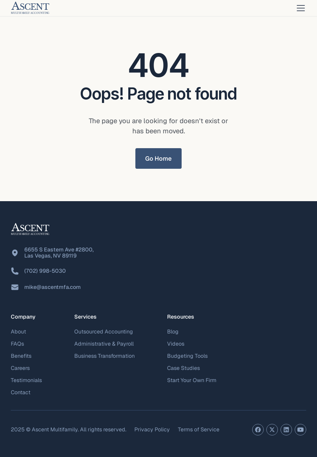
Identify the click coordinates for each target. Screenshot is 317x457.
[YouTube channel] (300, 429)
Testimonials (26, 380)
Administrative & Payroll (104, 343)
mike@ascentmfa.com (52, 287)
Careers (20, 368)
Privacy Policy (152, 429)
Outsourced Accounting (103, 331)
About (18, 331)
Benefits (21, 355)
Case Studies (183, 368)
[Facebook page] (258, 429)
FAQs (17, 343)
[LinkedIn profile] (286, 429)
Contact (20, 392)
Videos (175, 343)
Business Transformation (104, 355)
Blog (173, 331)
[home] (30, 8)
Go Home (158, 158)
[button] (299, 8)
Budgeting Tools (187, 355)
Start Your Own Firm (191, 380)
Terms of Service (198, 429)
